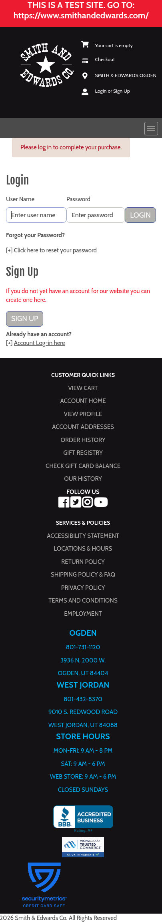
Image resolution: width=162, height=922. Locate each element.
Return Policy (82, 561)
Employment (83, 613)
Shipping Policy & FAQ (83, 574)
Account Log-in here (39, 343)
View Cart (83, 387)
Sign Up (24, 318)
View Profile (83, 413)
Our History (83, 478)
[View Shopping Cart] (107, 45)
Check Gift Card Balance (83, 465)
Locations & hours (83, 548)
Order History (83, 439)
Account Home (83, 400)
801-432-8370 (83, 698)
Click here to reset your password (55, 250)
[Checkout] (98, 59)
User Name (20, 199)
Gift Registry (82, 452)
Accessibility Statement (83, 535)
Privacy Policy (83, 587)
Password (78, 199)
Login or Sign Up (112, 91)
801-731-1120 (83, 647)
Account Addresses (83, 426)
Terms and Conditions (82, 600)
